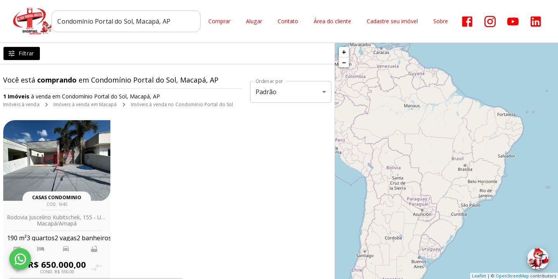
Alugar (254, 21)
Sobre (441, 21)
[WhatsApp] (20, 259)
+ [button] (344, 52)
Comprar (220, 21)
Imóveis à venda (21, 104)
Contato (288, 21)
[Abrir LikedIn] (536, 21)
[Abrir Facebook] (467, 21)
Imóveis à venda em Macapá (85, 104)
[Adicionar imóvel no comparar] (96, 267)
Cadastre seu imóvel (392, 21)
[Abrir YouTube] (513, 21)
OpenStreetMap (512, 276)
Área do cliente (333, 21)
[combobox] (126, 21)
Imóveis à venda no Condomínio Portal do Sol (182, 104)
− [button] (344, 62)
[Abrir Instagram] (490, 21)
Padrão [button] (266, 92)
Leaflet (479, 276)
